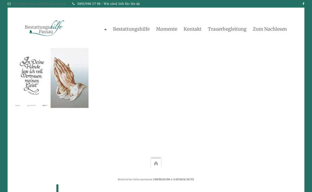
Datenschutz (183, 179)
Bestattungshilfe (131, 29)
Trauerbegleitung (227, 29)
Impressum (161, 179)
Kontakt (193, 29)
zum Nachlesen (270, 29)
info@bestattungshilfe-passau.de (39, 4)
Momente (166, 29)
